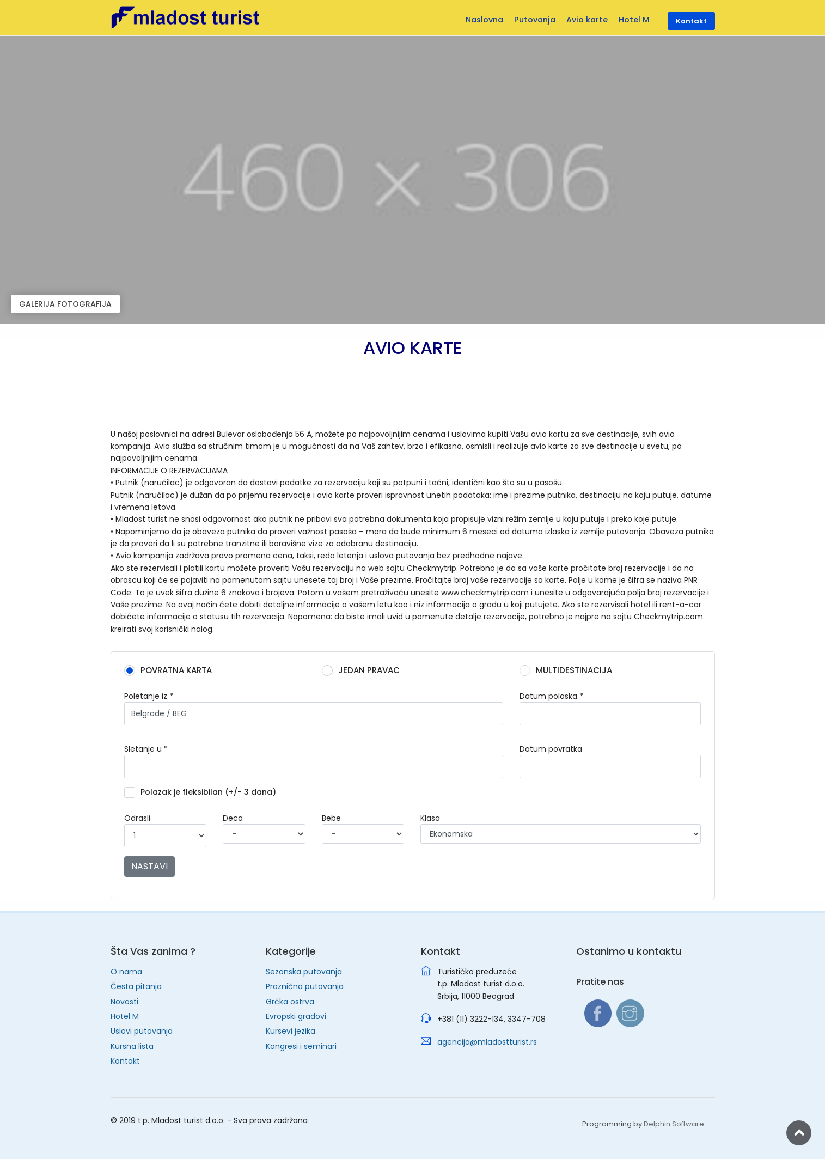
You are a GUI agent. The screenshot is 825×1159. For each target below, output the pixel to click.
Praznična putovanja (305, 986)
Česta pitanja (136, 986)
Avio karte (587, 19)
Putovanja (534, 19)
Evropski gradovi (296, 1016)
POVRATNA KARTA (171, 670)
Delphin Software (674, 1124)
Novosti (124, 1001)
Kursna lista (132, 1046)
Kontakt (125, 1061)
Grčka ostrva (290, 1001)
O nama (126, 971)
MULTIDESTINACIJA (569, 670)
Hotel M (125, 1016)
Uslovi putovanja (142, 1031)
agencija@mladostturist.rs (487, 1041)
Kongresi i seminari (301, 1046)
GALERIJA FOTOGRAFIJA (65, 303)
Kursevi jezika (290, 1031)
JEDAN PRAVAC (364, 670)
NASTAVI (149, 866)
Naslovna (484, 19)
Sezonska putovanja (304, 971)
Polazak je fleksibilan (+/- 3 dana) (203, 792)
